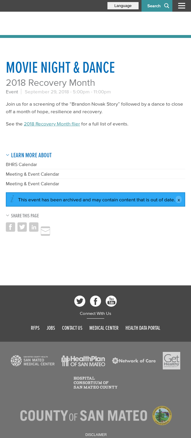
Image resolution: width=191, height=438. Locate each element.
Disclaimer (96, 435)
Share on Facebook (10, 227)
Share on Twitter (22, 227)
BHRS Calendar (21, 164)
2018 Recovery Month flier (52, 123)
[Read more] (32, 360)
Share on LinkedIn (33, 227)
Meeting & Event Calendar (32, 174)
